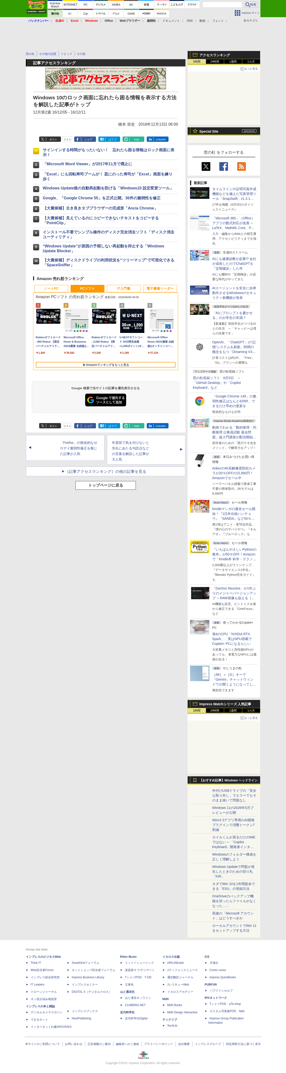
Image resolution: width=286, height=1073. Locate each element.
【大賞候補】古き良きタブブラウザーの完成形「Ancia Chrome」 (100, 208)
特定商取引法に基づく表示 (243, 1044)
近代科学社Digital (136, 1018)
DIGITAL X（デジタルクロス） (92, 992)
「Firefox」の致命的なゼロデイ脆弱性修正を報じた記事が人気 (78, 448)
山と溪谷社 (127, 992)
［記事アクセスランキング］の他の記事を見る (105, 471)
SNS (190, 20)
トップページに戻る (105, 485)
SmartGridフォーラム (86, 963)
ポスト (53, 139)
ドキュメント (171, 20)
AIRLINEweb (175, 963)
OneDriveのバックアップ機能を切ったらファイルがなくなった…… (234, 901)
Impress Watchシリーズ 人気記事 (225, 704)
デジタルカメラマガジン (47, 1012)
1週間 (233, 61)
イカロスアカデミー (180, 992)
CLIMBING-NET (135, 1005)
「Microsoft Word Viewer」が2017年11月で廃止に (87, 164)
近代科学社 (127, 1012)
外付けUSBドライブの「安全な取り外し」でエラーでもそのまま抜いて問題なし (234, 795)
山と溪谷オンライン (138, 998)
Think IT (36, 963)
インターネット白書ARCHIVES (51, 1027)
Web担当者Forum (42, 970)
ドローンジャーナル (44, 992)
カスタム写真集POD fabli (227, 1011)
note (136, 139)
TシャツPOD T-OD (138, 977)
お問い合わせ (73, 1044)
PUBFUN (211, 984)
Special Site (209, 131)
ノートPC (51, 288)
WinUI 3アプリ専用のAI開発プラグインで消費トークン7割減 (233, 825)
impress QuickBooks (223, 977)
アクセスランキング (214, 55)
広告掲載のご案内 (99, 1044)
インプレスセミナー (85, 984)
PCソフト (87, 288)
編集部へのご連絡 (127, 1044)
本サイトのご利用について (42, 1044)
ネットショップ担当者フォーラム (93, 970)
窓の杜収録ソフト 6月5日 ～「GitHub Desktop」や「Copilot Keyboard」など (217, 382)
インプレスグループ (208, 1044)
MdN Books (174, 1005)
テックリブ (169, 1019)
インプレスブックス (85, 1011)
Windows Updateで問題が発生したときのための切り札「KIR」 (233, 871)
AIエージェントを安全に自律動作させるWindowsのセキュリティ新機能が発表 (234, 293)
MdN (165, 999)
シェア (88, 139)
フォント (218, 20)
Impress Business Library (88, 977)
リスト (67, 139)
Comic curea (218, 970)
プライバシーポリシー (158, 1044)
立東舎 (129, 984)
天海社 (214, 963)
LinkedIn (161, 139)
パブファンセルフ (221, 990)
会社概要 (184, 1044)
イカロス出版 (171, 956)
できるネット (39, 1019)
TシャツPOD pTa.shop (225, 1004)
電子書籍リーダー (160, 288)
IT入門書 (123, 288)
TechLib (172, 1025)
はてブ (113, 139)
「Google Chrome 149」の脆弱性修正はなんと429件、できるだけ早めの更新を (234, 401)
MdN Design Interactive (182, 1012)
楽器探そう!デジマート (140, 970)
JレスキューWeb (178, 984)
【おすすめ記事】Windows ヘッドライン (228, 780)
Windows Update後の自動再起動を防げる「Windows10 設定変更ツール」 (108, 188)
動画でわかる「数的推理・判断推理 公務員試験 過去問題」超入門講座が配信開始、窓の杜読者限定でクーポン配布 (234, 437)
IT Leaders (37, 984)
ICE (207, 956)
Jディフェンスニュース (182, 970)
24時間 (214, 61)
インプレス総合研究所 (45, 977)
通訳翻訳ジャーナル (180, 977)
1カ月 (251, 61)
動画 (202, 20)
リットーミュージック (139, 963)
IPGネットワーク (216, 998)
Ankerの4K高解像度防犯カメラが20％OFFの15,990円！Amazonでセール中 (234, 473)
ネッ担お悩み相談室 (44, 999)
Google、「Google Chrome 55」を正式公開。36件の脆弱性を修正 (102, 198)
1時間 (196, 61)
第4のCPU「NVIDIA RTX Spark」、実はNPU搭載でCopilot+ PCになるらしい (232, 639)
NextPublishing (81, 1018)
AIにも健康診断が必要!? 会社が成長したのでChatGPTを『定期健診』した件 (234, 263)
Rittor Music (128, 956)
